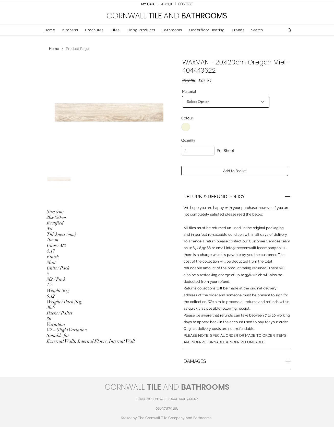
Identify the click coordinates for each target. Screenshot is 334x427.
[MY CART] (148, 4)
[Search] (264, 30)
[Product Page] (77, 48)
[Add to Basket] (234, 171)
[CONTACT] (185, 4)
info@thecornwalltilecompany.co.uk (255, 248)
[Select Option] (225, 102)
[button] (115, 30)
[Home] (54, 48)
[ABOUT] (167, 4)
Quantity (188, 140)
